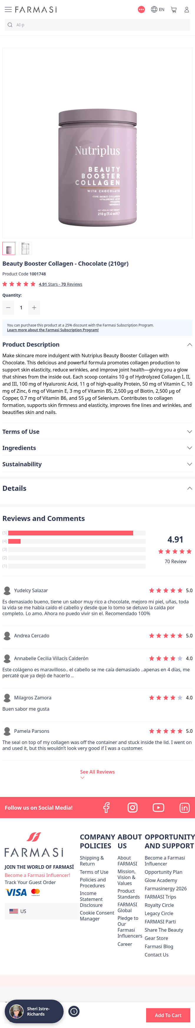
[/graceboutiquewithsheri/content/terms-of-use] (94, 872)
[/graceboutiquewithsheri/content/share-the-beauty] (164, 930)
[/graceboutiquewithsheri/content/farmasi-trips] (160, 897)
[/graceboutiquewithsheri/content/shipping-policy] (97, 861)
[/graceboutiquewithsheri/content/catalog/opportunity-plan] (163, 872)
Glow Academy (161, 880)
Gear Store (156, 938)
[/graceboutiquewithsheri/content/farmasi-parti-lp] (160, 922)
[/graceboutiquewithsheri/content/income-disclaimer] (97, 899)
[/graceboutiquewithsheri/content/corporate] (130, 907)
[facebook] (107, 807)
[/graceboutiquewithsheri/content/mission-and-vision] (130, 877)
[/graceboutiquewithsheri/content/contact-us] (156, 955)
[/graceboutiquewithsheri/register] (37, 874)
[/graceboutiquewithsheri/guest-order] (30, 882)
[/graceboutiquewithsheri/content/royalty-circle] (159, 905)
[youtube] (158, 807)
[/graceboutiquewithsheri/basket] (173, 9)
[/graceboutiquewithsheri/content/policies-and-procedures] (97, 883)
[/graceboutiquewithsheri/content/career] (125, 944)
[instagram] (132, 807)
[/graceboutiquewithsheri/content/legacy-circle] (159, 913)
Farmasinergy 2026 (166, 888)
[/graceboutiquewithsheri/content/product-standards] (130, 894)
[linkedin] (184, 807)
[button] (42, 911)
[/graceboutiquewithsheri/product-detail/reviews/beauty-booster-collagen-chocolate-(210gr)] (97, 774)
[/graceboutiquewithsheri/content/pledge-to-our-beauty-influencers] (130, 927)
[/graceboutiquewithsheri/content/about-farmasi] (130, 861)
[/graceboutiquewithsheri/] (36, 9)
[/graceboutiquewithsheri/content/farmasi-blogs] (159, 946)
